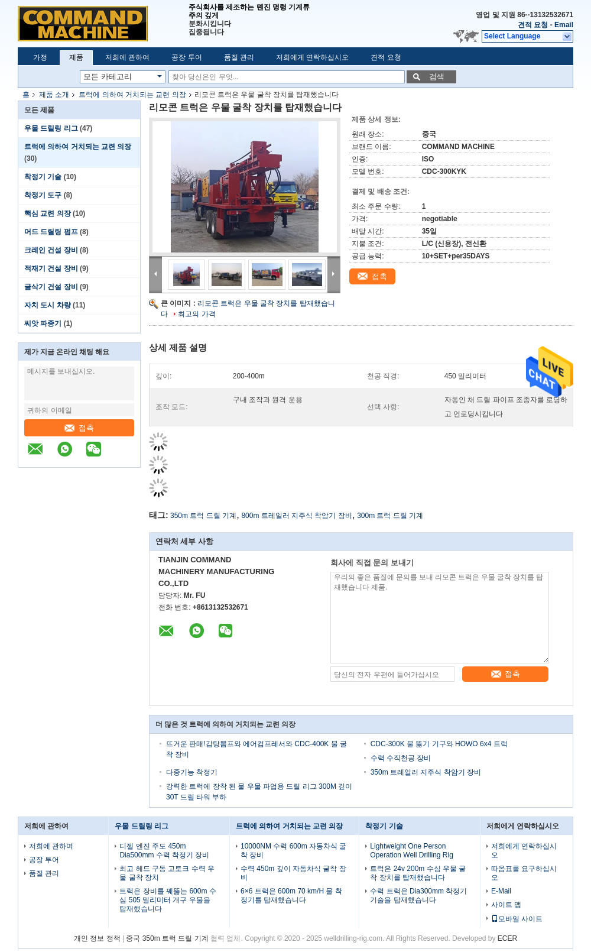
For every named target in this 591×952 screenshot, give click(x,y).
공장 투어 (186, 57)
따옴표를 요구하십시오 (524, 873)
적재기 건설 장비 (51, 268)
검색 (436, 76)
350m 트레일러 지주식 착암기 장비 (426, 772)
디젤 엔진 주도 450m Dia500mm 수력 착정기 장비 (164, 850)
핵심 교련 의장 (47, 213)
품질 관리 (239, 57)
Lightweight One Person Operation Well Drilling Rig (411, 850)
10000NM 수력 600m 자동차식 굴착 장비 (293, 850)
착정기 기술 (42, 177)
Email (563, 25)
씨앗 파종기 (42, 323)
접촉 (79, 427)
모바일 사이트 (517, 919)
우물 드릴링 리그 (51, 128)
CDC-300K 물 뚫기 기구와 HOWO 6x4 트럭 (439, 744)
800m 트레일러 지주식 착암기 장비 (296, 515)
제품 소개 (54, 94)
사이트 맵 (506, 905)
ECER (507, 938)
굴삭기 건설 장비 (51, 287)
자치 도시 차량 (47, 305)
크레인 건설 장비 (51, 250)
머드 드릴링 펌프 (51, 232)
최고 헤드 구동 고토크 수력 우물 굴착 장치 (167, 873)
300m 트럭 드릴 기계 (390, 515)
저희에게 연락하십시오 (312, 57)
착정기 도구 (42, 195)
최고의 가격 (196, 314)
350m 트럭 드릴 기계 (203, 515)
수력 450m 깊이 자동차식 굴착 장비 (293, 873)
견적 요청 (533, 25)
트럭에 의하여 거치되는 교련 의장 (132, 94)
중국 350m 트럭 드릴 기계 (167, 938)
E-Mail (501, 891)
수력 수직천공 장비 (401, 758)
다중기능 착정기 (191, 772)
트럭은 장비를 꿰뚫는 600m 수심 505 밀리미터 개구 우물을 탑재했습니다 (167, 900)
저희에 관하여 (127, 57)
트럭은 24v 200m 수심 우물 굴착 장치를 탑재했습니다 (418, 873)
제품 (76, 57)
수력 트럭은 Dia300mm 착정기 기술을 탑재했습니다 (418, 895)
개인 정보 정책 (97, 938)
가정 (40, 57)
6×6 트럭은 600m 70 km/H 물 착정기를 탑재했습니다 (291, 895)
